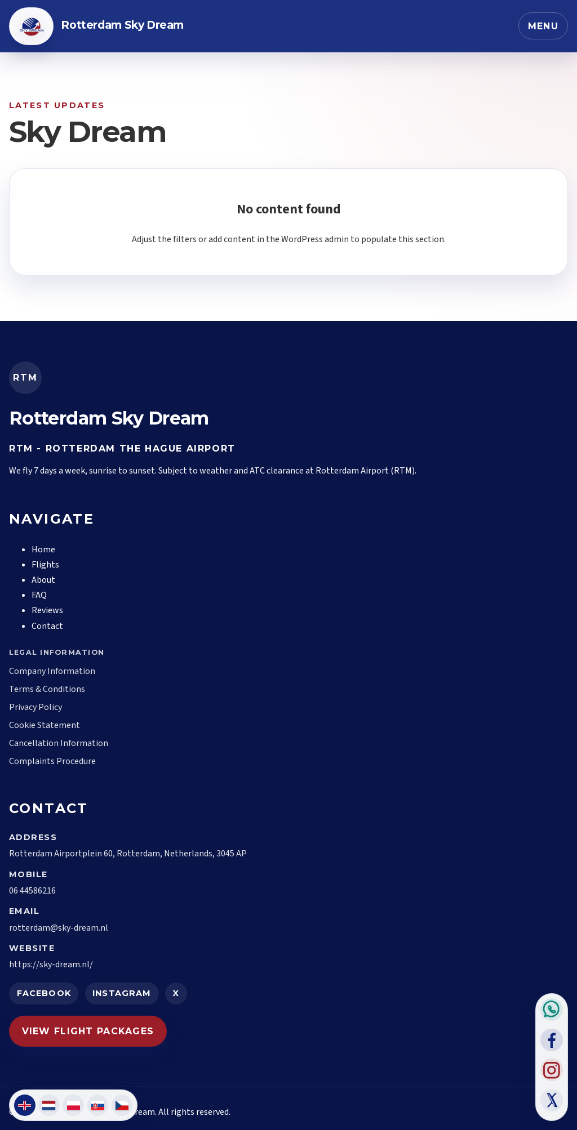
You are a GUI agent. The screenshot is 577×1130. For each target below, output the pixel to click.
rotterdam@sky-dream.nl (58, 928)
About (43, 580)
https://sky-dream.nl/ (51, 964)
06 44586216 (32, 891)
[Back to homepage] (31, 26)
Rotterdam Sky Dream (122, 25)
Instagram (121, 993)
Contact (47, 626)
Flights (45, 565)
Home (43, 549)
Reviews (47, 610)
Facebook (44, 993)
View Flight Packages (88, 1031)
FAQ (39, 595)
